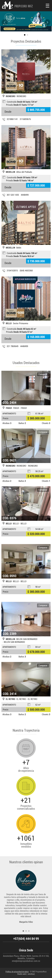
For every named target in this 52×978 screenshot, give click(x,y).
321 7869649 (12, 346)
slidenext (47, 22)
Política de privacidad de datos (17, 972)
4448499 (25, 195)
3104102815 (12, 270)
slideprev (4, 22)
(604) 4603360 (26, 270)
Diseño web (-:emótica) (26, 974)
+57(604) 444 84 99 (26, 939)
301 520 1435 (13, 195)
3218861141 (12, 119)
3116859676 (25, 119)
